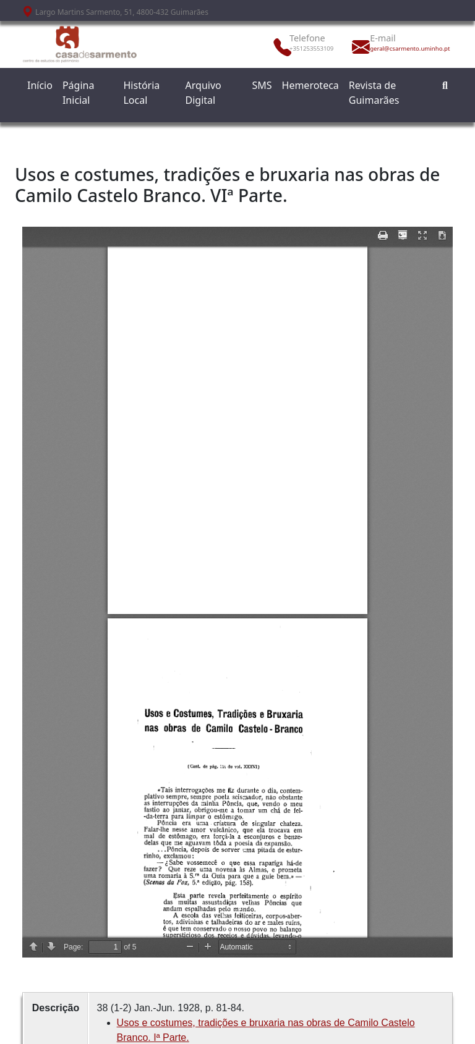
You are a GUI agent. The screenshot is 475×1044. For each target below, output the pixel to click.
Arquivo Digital (203, 92)
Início (40, 85)
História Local (141, 92)
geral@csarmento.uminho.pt (397, 48)
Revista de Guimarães (374, 92)
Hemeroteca (310, 85)
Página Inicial (78, 92)
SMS (262, 85)
